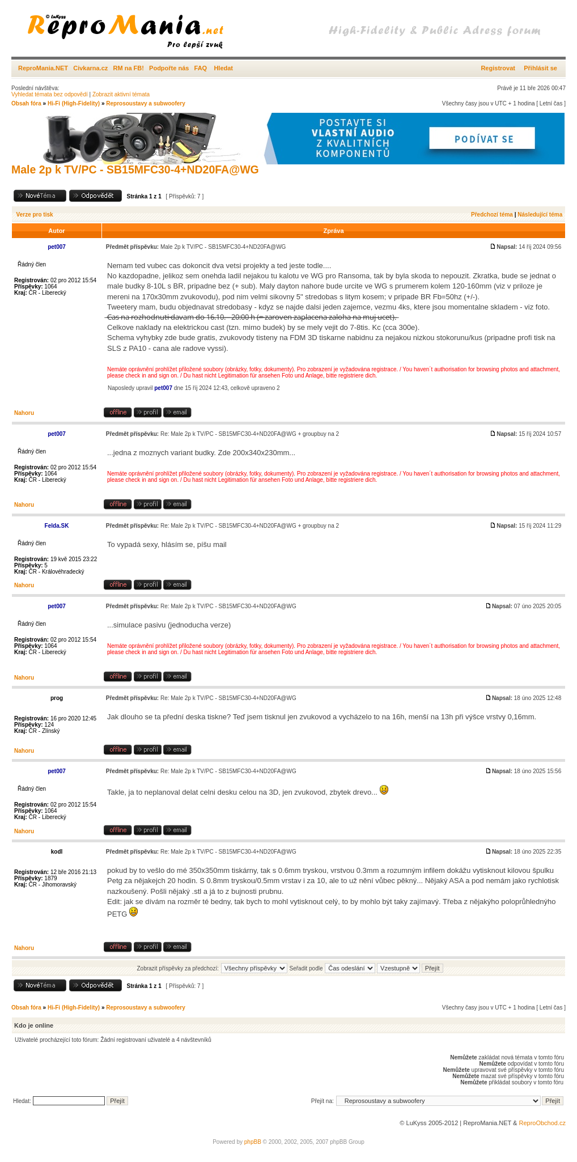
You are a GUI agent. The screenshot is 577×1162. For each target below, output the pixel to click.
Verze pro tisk (34, 214)
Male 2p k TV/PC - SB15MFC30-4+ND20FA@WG (135, 169)
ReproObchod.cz (542, 1122)
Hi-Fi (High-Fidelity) (74, 103)
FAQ (200, 68)
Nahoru (24, 413)
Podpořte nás (169, 68)
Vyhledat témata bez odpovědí (49, 94)
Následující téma (539, 214)
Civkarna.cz (90, 68)
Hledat (223, 68)
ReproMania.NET (43, 68)
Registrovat (498, 68)
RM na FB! (128, 68)
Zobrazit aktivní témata (121, 94)
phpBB (252, 1142)
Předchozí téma (492, 214)
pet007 (163, 388)
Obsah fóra (26, 103)
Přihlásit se (540, 68)
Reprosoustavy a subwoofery (145, 103)
